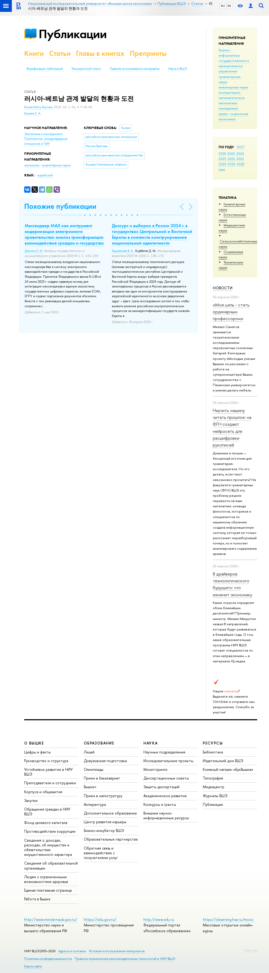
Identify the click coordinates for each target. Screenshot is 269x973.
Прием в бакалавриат (102, 778)
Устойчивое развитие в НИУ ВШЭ (48, 772)
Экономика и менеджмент (43, 134)
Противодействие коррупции (49, 831)
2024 (240, 153)
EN (229, 6)
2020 (222, 164)
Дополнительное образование (110, 813)
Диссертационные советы (166, 778)
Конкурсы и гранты (159, 804)
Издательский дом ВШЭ (223, 760)
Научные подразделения (164, 751)
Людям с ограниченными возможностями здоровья (46, 879)
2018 (240, 164)
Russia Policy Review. (39, 107)
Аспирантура (95, 804)
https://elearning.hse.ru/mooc (228, 919)
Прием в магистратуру (103, 795)
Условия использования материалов (117, 951)
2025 (231, 153)
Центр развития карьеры (105, 821)
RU (223, 6)
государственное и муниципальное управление (234, 65)
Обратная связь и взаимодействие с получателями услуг (101, 853)
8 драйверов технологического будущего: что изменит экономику (232, 584)
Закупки (31, 800)
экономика (227, 119)
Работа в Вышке (37, 898)
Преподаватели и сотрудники (50, 782)
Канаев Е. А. (32, 113)
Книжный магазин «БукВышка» (228, 769)
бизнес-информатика (229, 53)
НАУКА (150, 743)
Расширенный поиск (86, 69)
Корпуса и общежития (43, 791)
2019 (231, 164)
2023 (222, 158)
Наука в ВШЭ (177, 69)
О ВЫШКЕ (34, 743)
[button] (79, 215)
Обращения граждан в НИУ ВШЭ (47, 811)
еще (222, 169)
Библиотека (213, 751)
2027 (240, 147)
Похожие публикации (60, 206)
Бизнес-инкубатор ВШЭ (104, 830)
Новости (222, 288)
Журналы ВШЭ (215, 795)
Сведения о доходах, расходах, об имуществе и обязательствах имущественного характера (48, 847)
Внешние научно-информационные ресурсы (166, 815)
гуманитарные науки (56, 165)
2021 (240, 158)
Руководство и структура (46, 760)
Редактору (250, 950)
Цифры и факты (37, 751)
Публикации (73, 34)
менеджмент (229, 108)
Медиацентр (213, 786)
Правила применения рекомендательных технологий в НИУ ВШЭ (125, 958)
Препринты (148, 53)
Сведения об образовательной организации (51, 865)
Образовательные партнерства (111, 839)
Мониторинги (155, 769)
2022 (231, 158)
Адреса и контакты (72, 951)
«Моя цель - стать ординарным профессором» (231, 312)
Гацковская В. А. (123, 251)
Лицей (89, 751)
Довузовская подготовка (105, 760)
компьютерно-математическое (232, 95)
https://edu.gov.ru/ (100, 919)
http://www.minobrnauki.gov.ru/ (50, 919)
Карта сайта (33, 966)
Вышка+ (90, 786)
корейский (45, 175)
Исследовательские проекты (168, 760)
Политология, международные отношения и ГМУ (46, 141)
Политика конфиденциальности (48, 958)
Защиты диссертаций (161, 786)
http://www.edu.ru (158, 919)
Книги (34, 53)
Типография (213, 778)
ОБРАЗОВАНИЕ (99, 743)
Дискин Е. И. (34, 251)
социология (239, 113)
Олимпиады (94, 769)
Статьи (60, 53)
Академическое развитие (165, 795)
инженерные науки (233, 87)
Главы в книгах (100, 53)
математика (228, 103)
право (223, 113)
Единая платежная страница (48, 890)
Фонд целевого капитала (45, 822)
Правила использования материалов (134, 69)
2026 (222, 153)
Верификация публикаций (45, 69)
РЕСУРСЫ (213, 743)
